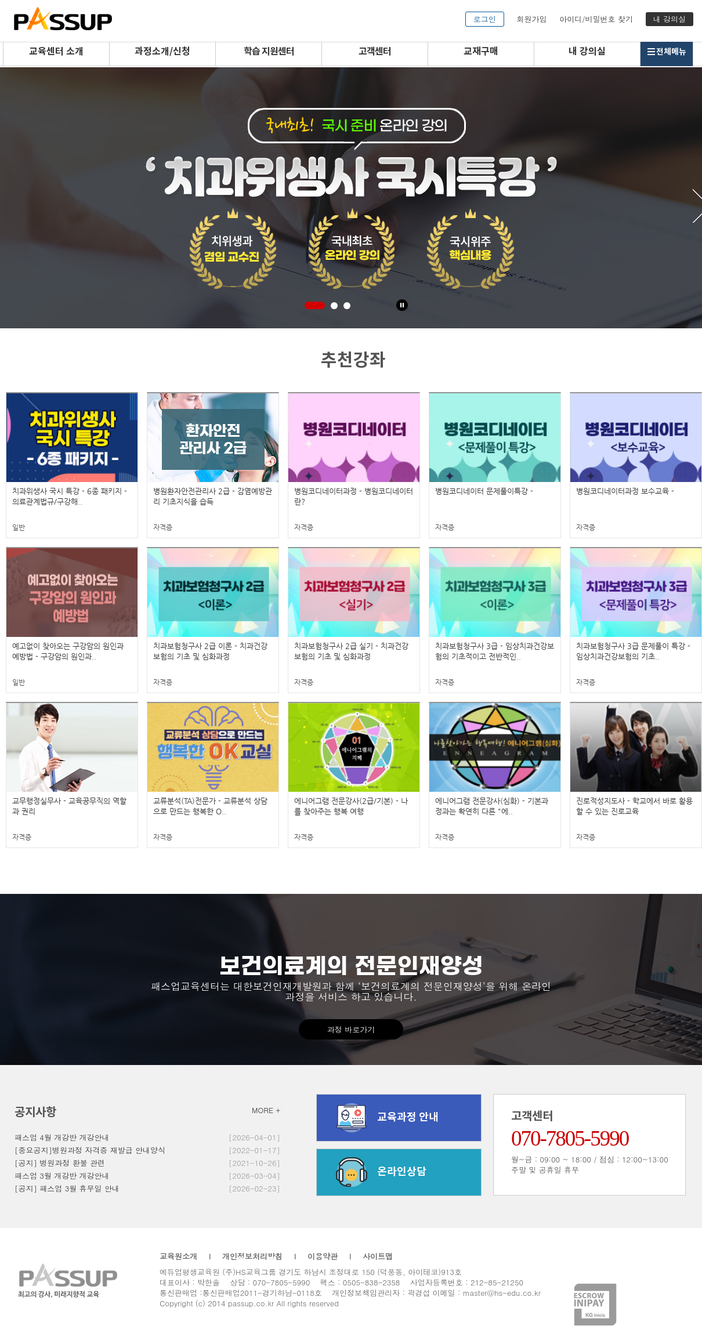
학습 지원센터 (269, 51)
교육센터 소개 (56, 51)
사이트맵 (378, 1256)
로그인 (484, 18)
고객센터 (375, 51)
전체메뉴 (666, 52)
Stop (402, 305)
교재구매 (481, 51)
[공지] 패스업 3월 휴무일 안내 (67, 1188)
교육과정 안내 (383, 1117)
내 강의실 (669, 18)
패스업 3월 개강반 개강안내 (62, 1175)
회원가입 (531, 18)
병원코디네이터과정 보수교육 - (625, 491)
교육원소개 (178, 1256)
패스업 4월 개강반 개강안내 (62, 1137)
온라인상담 (377, 1172)
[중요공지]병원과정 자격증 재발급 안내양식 (90, 1149)
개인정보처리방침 (252, 1256)
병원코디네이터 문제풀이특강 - (484, 491)
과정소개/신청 (162, 51)
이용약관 (322, 1256)
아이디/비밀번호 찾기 (596, 18)
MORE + (266, 1109)
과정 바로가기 (351, 1029)
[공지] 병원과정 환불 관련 (60, 1162)
